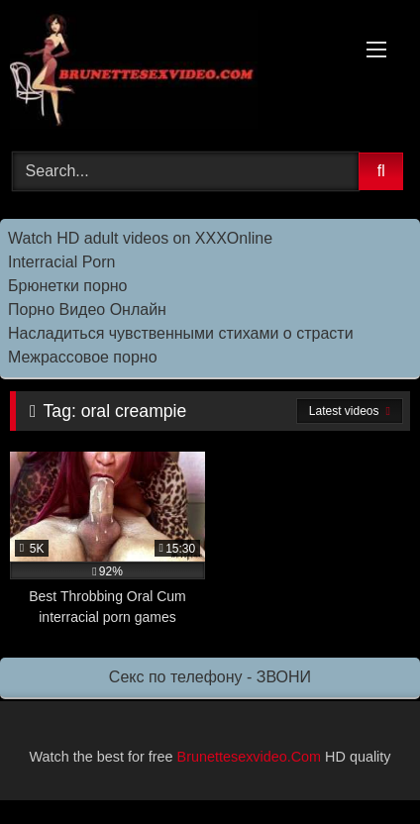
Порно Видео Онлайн (87, 309)
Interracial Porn (62, 262)
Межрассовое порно (83, 357)
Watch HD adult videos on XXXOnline (140, 238)
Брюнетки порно (68, 285)
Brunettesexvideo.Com (249, 757)
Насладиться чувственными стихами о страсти (181, 333)
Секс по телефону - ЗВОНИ (210, 677)
